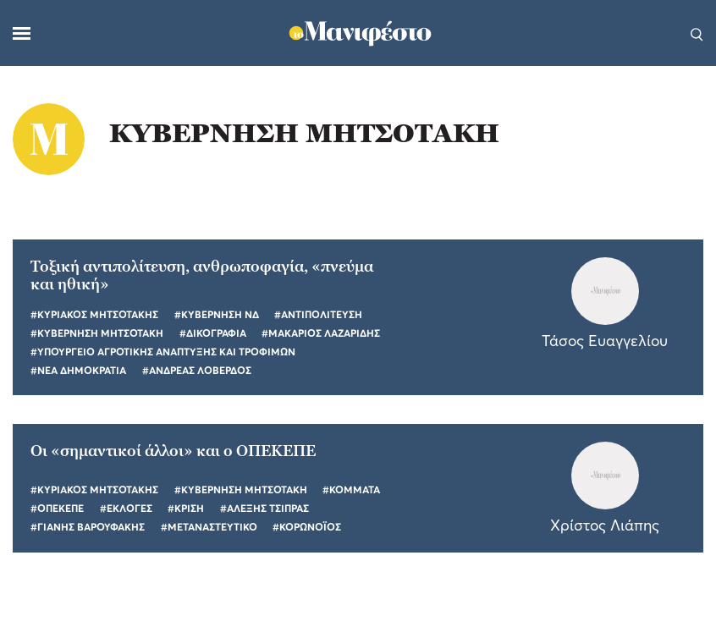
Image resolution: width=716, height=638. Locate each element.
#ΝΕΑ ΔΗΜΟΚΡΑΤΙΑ (78, 370)
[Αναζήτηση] (697, 33)
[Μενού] (21, 33)
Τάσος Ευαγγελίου (605, 340)
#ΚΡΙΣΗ (186, 508)
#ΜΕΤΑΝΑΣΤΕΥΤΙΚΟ (209, 526)
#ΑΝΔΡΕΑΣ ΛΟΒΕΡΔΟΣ (196, 370)
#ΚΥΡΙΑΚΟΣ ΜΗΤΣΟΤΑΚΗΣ (94, 314)
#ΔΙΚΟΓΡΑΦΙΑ (212, 333)
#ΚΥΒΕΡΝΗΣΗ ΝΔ (216, 314)
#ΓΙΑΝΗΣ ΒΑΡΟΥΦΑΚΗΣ (87, 526)
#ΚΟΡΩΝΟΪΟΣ (307, 526)
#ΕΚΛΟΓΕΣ (126, 508)
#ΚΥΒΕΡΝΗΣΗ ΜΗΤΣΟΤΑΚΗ (96, 333)
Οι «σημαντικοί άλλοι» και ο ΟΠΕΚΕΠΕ (173, 450)
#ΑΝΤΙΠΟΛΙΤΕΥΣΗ (318, 314)
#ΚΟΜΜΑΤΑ (351, 489)
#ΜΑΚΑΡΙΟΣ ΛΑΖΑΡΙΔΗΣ (321, 333)
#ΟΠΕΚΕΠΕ (57, 508)
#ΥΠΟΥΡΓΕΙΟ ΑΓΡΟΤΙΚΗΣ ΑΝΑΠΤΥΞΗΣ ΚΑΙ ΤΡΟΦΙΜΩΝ (162, 351)
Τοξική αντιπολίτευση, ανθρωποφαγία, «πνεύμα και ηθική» (201, 275)
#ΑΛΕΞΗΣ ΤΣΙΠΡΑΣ (264, 508)
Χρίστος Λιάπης (604, 525)
